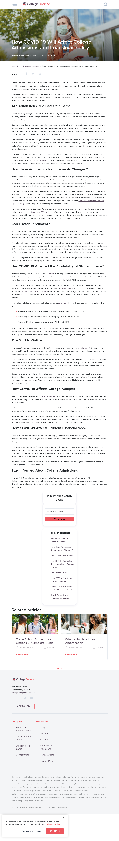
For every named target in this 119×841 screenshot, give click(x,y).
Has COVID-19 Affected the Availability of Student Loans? (62, 564)
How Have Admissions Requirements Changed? (62, 548)
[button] (58, 668)
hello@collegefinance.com (23, 693)
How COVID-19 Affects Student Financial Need (61, 588)
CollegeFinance (36, 4)
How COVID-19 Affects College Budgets (61, 579)
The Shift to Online (59, 573)
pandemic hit (84, 348)
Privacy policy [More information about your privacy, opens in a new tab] (53, 824)
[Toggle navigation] (15, 4)
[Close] (63, 818)
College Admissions (33, 66)
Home (14, 66)
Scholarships (22, 755)
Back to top (23, 706)
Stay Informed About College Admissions (60, 596)
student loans (67, 288)
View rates (59, 519)
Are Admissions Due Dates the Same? (60, 540)
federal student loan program (34, 292)
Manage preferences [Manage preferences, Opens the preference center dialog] (31, 831)
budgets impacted (47, 396)
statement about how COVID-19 (35, 212)
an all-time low (64, 303)
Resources (45, 734)
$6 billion (50, 274)
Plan (20, 66)
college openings (39, 161)
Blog (42, 727)
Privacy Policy (47, 761)
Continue (55, 831)
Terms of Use (47, 755)
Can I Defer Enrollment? (62, 556)
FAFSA (48, 450)
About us (45, 740)
